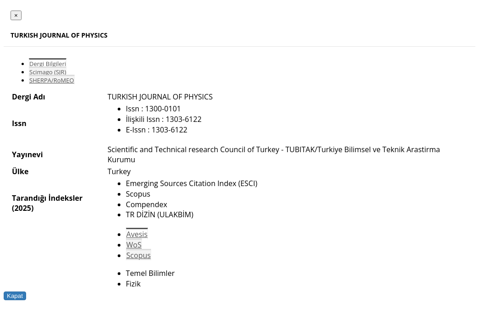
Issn (19, 123)
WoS (134, 245)
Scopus (138, 255)
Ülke (20, 171)
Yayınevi (27, 154)
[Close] (16, 15)
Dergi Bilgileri (47, 64)
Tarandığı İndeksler (47, 198)
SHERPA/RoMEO (51, 80)
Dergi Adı (28, 97)
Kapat (15, 295)
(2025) (22, 208)
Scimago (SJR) (47, 72)
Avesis (136, 234)
